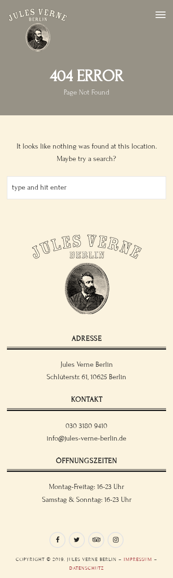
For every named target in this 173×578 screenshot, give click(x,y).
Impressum (138, 559)
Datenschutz (86, 568)
